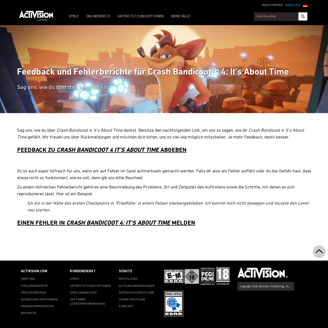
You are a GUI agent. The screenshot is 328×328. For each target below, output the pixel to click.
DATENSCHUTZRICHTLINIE (136, 292)
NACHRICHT (29, 313)
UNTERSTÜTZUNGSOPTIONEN (141, 16)
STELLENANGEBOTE (34, 286)
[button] (305, 4)
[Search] (302, 16)
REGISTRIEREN (272, 5)
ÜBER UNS (28, 278)
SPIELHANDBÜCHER (83, 292)
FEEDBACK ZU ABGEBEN (101, 150)
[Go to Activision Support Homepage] (39, 16)
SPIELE (74, 16)
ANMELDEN (292, 5)
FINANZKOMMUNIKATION (37, 306)
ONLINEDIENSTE (98, 16)
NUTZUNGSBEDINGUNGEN (137, 286)
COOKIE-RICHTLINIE (132, 299)
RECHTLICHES (128, 278)
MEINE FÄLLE (180, 16)
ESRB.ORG (126, 306)
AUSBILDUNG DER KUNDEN (39, 299)
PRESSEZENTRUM (33, 292)
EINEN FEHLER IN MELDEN (106, 223)
